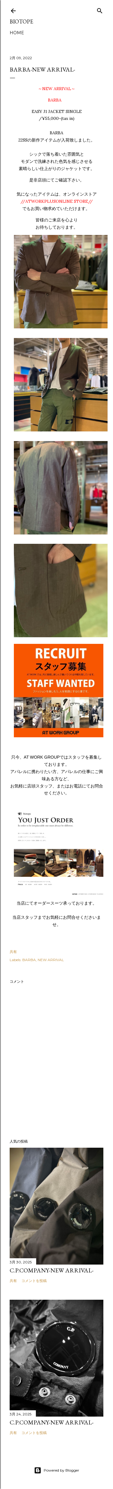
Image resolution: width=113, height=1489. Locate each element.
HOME (17, 32)
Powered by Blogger (56, 1470)
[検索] (99, 9)
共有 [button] (13, 951)
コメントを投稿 (34, 1280)
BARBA (29, 960)
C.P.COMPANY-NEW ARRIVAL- (51, 1270)
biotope (21, 21)
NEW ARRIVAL (51, 960)
